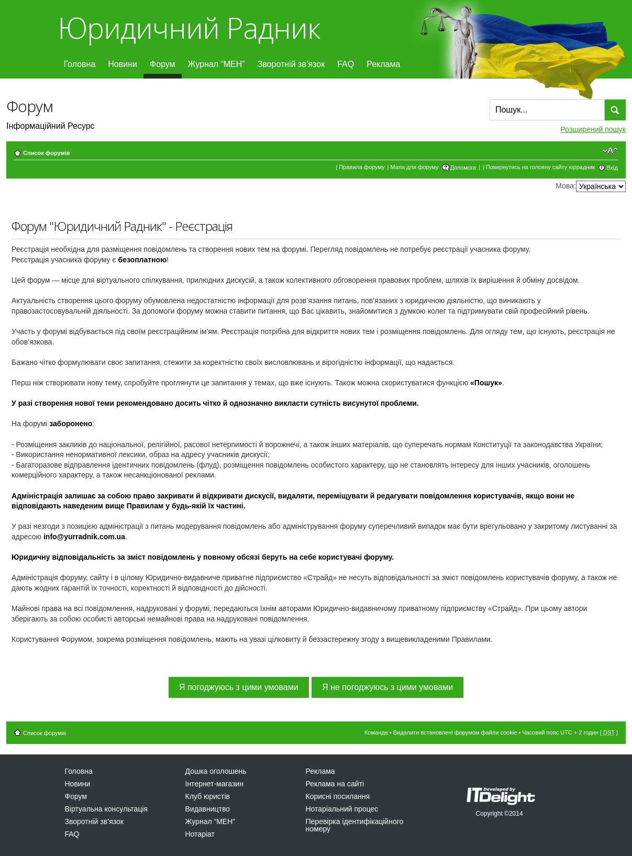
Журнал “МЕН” (216, 64)
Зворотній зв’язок (291, 64)
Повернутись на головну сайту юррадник (540, 167)
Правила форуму (361, 167)
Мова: (566, 186)
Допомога (463, 167)
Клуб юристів (207, 796)
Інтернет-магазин (214, 784)
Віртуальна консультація (106, 809)
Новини (122, 64)
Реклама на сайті (335, 784)
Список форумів (46, 153)
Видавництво (207, 809)
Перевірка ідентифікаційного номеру (355, 825)
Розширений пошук (593, 129)
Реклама (383, 64)
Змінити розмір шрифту (610, 150)
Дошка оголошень (216, 771)
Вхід (612, 167)
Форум (162, 64)
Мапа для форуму (415, 167)
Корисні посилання (338, 796)
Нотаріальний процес (342, 809)
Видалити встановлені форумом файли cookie (455, 732)
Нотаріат (200, 834)
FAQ (345, 64)
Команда (376, 732)
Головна (80, 64)
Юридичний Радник (189, 27)
